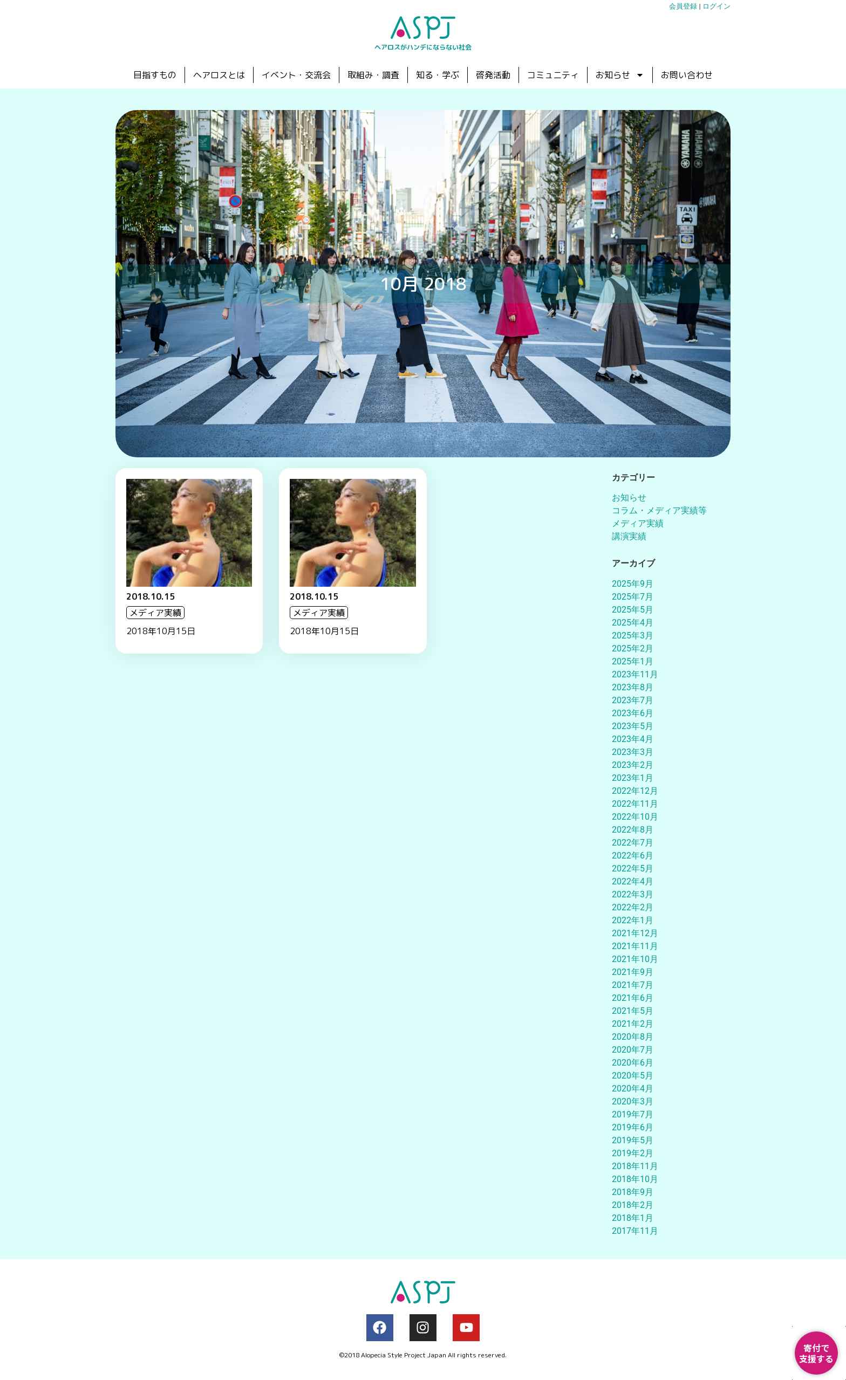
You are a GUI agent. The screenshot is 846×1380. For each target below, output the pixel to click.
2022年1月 (632, 920)
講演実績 (629, 536)
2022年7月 (632, 842)
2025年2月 (632, 648)
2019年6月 (632, 1127)
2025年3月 (632, 635)
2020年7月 (632, 1050)
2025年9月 (632, 584)
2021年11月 (635, 946)
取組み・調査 (373, 75)
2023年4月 (632, 739)
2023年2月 (632, 765)
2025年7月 (632, 597)
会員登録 (683, 6)
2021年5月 (632, 1011)
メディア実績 (638, 523)
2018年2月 (632, 1205)
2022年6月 (632, 855)
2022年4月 (632, 881)
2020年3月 (632, 1101)
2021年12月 (635, 933)
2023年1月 (632, 778)
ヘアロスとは (219, 75)
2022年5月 (632, 868)
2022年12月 (635, 791)
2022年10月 (635, 817)
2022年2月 (632, 907)
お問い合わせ (687, 75)
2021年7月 (632, 985)
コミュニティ (553, 75)
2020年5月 (632, 1075)
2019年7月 (632, 1114)
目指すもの (154, 75)
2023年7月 (632, 700)
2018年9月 (632, 1192)
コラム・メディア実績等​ (659, 510)
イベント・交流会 (296, 75)
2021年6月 (632, 998)
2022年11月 (635, 804)
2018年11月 (635, 1166)
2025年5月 (632, 610)
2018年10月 (635, 1179)
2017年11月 (635, 1231)
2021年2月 (632, 1024)
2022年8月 (632, 830)
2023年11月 (635, 674)
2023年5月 (632, 726)
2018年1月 (632, 1218)
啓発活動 (493, 75)
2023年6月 (632, 713)
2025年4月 (632, 622)
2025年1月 (632, 661)
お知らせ (620, 75)
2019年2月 (632, 1153)
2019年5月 (632, 1140)
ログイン (716, 6)
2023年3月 (632, 752)
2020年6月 (632, 1063)
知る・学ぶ (437, 75)
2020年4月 (632, 1088)
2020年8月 (632, 1037)
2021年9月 (632, 972)
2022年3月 (632, 894)
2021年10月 (635, 959)
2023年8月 (632, 687)
